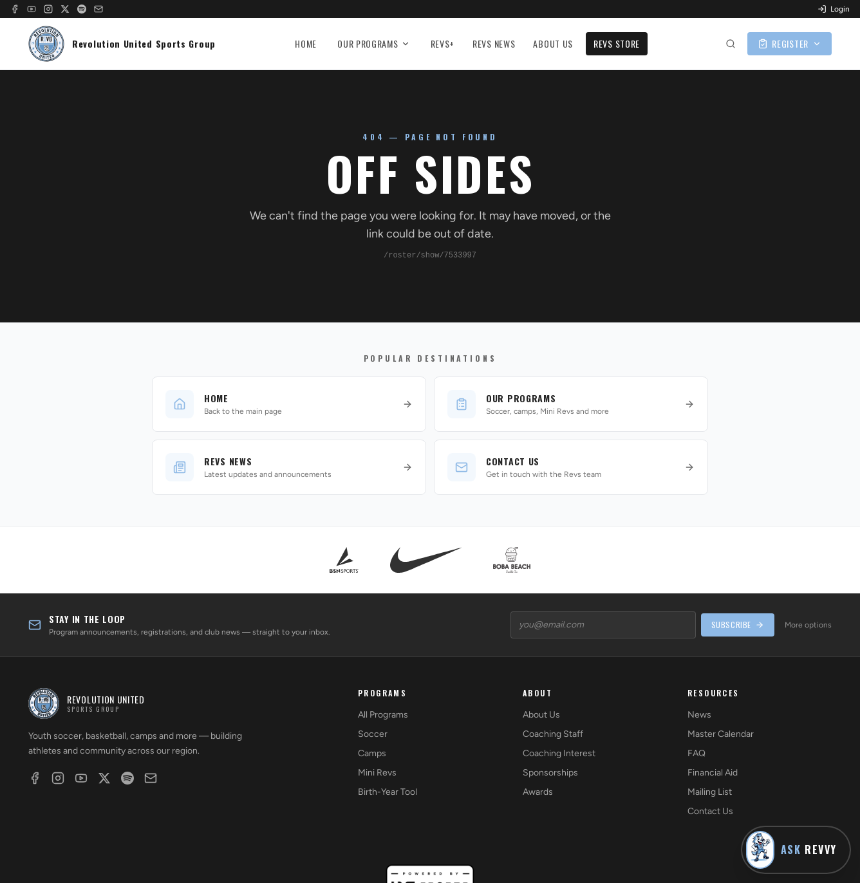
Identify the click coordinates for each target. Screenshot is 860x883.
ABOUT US (553, 43)
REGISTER (789, 43)
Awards (538, 791)
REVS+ (443, 43)
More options (808, 624)
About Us (541, 714)
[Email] (98, 9)
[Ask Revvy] (796, 850)
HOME (306, 43)
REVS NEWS (493, 43)
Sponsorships (550, 772)
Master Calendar (720, 734)
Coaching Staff (553, 734)
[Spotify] (81, 9)
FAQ (696, 753)
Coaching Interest (559, 753)
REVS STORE (617, 43)
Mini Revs (377, 772)
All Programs (383, 714)
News (699, 714)
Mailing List (709, 791)
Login (834, 9)
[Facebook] (14, 9)
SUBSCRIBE (737, 624)
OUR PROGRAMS (373, 43)
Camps (372, 753)
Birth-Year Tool (387, 791)
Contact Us (710, 811)
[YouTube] (31, 9)
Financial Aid (712, 772)
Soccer (373, 734)
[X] (65, 9)
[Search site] (730, 43)
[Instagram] (48, 9)
